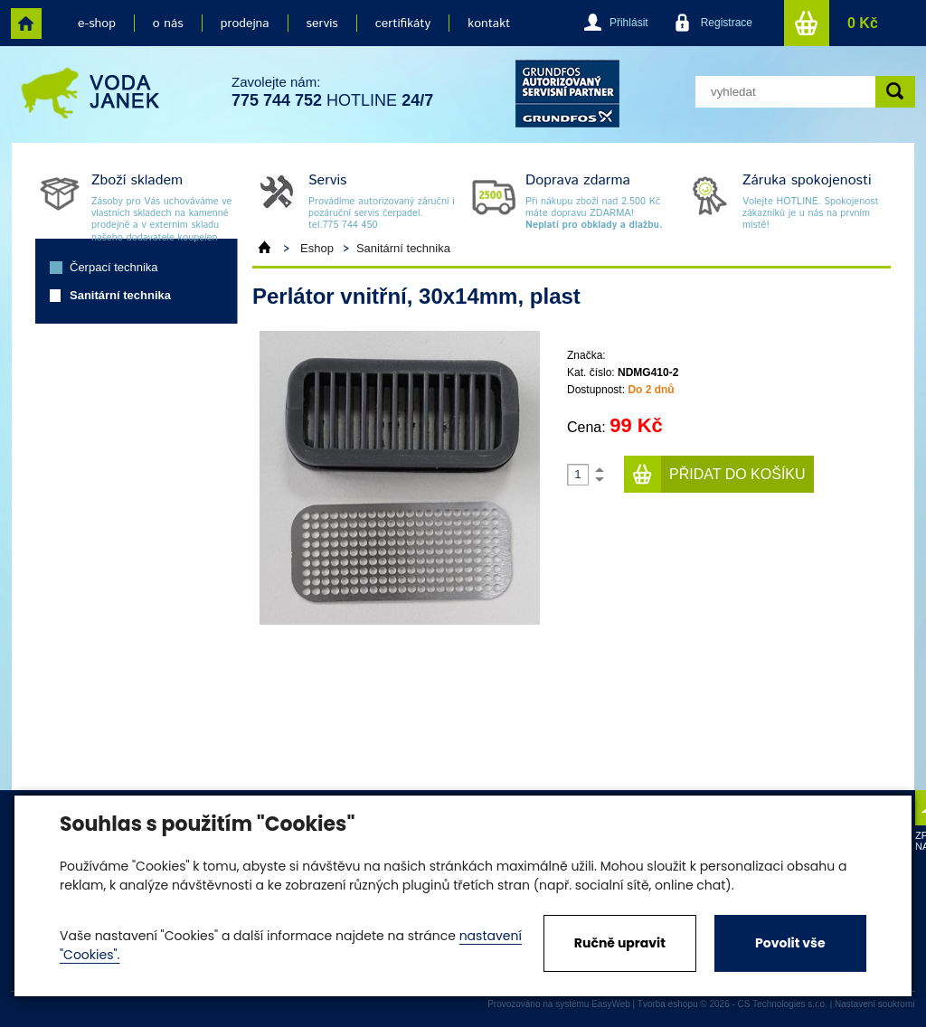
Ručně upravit (620, 943)
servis (322, 23)
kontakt (489, 23)
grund (567, 93)
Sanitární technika (120, 295)
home (26, 23)
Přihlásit (628, 22)
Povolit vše (790, 943)
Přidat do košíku (737, 474)
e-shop (97, 23)
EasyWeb (610, 1004)
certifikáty (402, 23)
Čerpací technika (114, 267)
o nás (168, 23)
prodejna (245, 23)
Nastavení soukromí (875, 1004)
